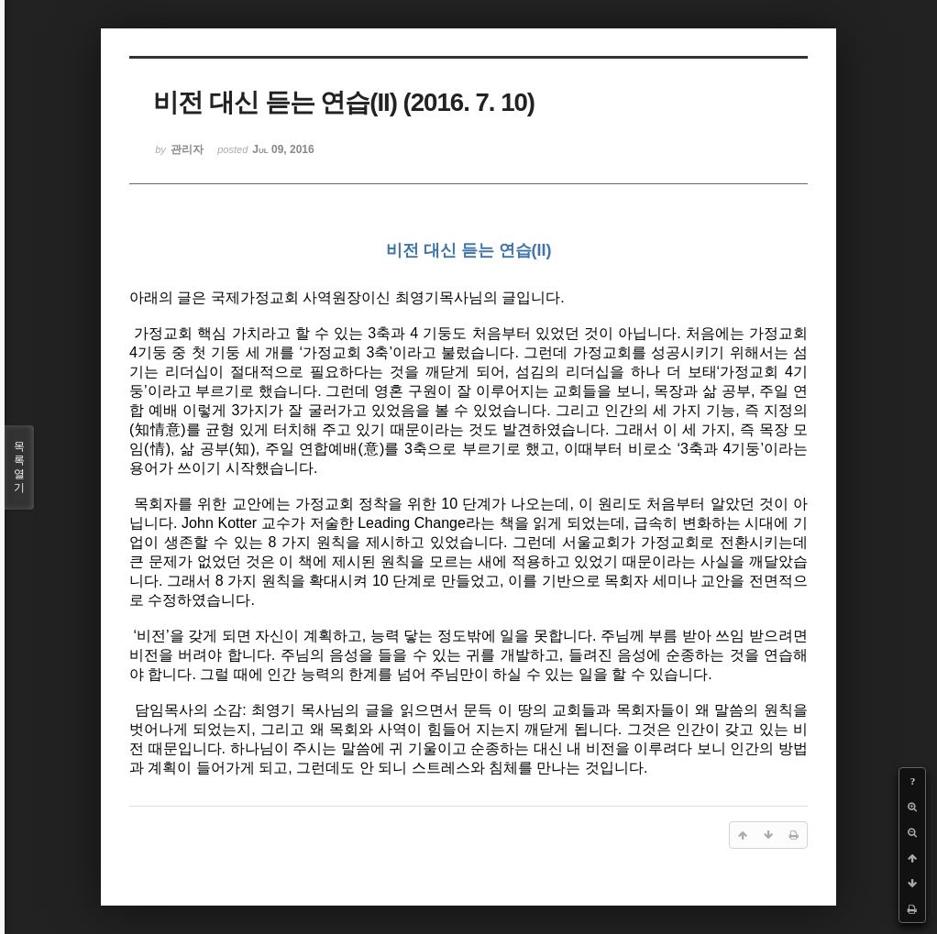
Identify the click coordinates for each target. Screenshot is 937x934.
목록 (19, 467)
